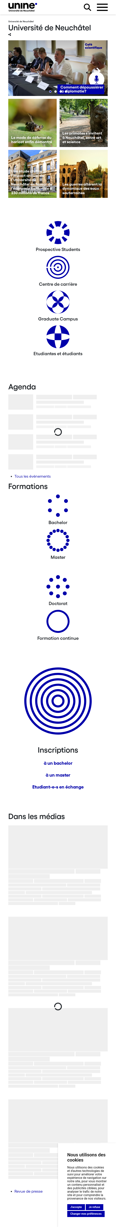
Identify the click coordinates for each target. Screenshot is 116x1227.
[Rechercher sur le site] (87, 7)
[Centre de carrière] (58, 269)
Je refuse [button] (94, 1207)
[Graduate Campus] (58, 303)
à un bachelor (58, 763)
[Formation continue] (58, 623)
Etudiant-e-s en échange (58, 786)
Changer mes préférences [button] (86, 1213)
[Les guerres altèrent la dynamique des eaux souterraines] (84, 174)
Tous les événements (32, 476)
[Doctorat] (58, 588)
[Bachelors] (58, 507)
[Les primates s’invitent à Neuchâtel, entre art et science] (84, 123)
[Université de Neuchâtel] (22, 7)
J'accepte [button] (76, 1207)
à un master (58, 775)
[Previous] (19, 71)
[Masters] (58, 542)
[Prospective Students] (58, 234)
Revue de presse (28, 1191)
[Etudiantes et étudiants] (58, 338)
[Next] (97, 71)
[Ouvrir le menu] (102, 7)
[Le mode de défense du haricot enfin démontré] (32, 123)
